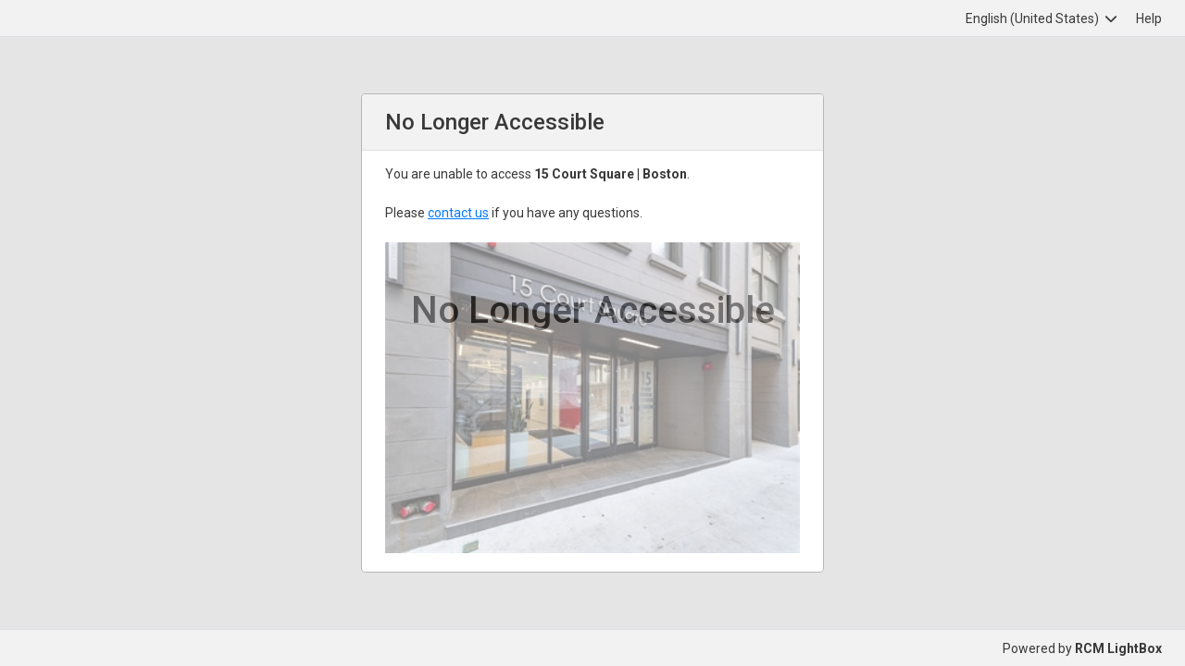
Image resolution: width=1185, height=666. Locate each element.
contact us (458, 212)
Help (1149, 18)
